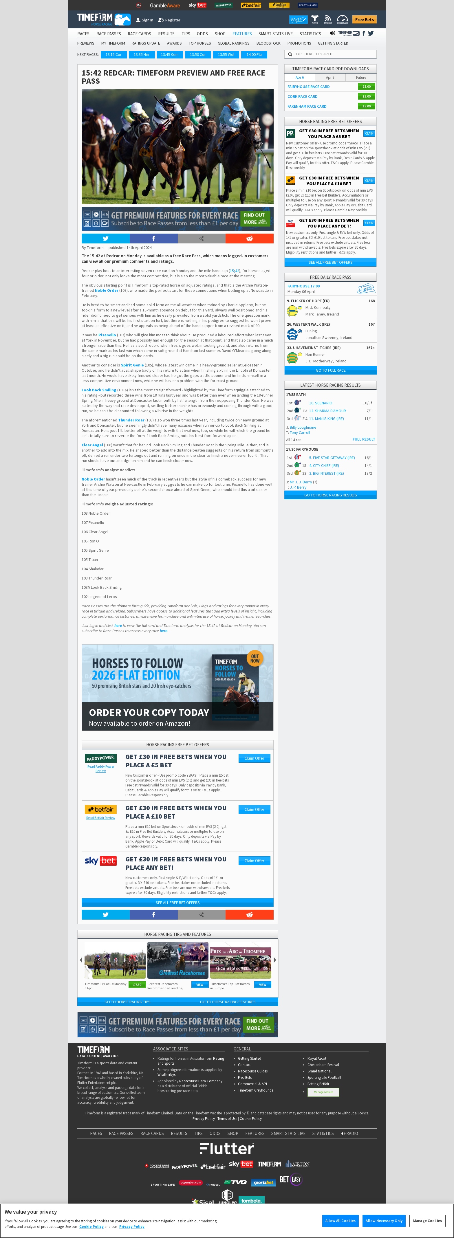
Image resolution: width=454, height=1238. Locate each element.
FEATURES (242, 33)
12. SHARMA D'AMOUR (327, 410)
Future (361, 77)
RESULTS (166, 33)
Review (100, 768)
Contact (244, 1064)
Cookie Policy (251, 1118)
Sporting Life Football (324, 1077)
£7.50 (137, 984)
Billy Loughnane (303, 427)
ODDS (202, 33)
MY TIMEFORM (113, 43)
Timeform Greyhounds (255, 1090)
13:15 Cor (114, 54)
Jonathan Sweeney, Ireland (328, 337)
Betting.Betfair (318, 1083)
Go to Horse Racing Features (228, 1001)
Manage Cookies (323, 1092)
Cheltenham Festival (323, 1064)
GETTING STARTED (333, 43)
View (200, 984)
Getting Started (249, 1058)
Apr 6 (300, 77)
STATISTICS (310, 33)
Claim (369, 133)
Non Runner (315, 354)
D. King (311, 330)
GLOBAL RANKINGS (234, 43)
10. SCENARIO (320, 403)
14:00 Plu (254, 54)
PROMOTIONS (299, 43)
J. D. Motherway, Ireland (326, 361)
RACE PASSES (108, 33)
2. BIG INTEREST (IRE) (326, 473)
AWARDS (174, 43)
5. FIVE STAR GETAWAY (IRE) (332, 457)
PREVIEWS (85, 43)
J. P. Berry (298, 487)
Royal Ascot (316, 1058)
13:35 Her (142, 54)
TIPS (186, 33)
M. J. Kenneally (318, 307)
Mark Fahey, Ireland (322, 314)
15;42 (234, 270)
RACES (83, 33)
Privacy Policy (204, 1118)
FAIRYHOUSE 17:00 (304, 286)
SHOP (220, 33)
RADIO (349, 1133)
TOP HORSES (200, 43)
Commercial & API (252, 1083)
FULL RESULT (364, 439)
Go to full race (331, 370)
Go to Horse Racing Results (330, 495)
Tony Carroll (300, 432)
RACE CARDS (139, 33)
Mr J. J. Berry (301, 482)
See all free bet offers (178, 902)
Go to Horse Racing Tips (128, 1001)
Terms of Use (227, 1118)
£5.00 (367, 86)
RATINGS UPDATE (146, 43)
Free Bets (364, 19)
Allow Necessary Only (384, 1223)
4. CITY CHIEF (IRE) (324, 465)
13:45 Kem (170, 54)
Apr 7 (330, 77)
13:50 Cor (198, 54)
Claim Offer (254, 758)
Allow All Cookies (340, 1223)
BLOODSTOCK (269, 43)
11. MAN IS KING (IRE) (326, 418)
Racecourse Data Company (200, 1081)
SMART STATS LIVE (276, 33)
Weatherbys (166, 1074)
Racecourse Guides (253, 1071)
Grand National (319, 1071)
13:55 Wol (226, 54)
